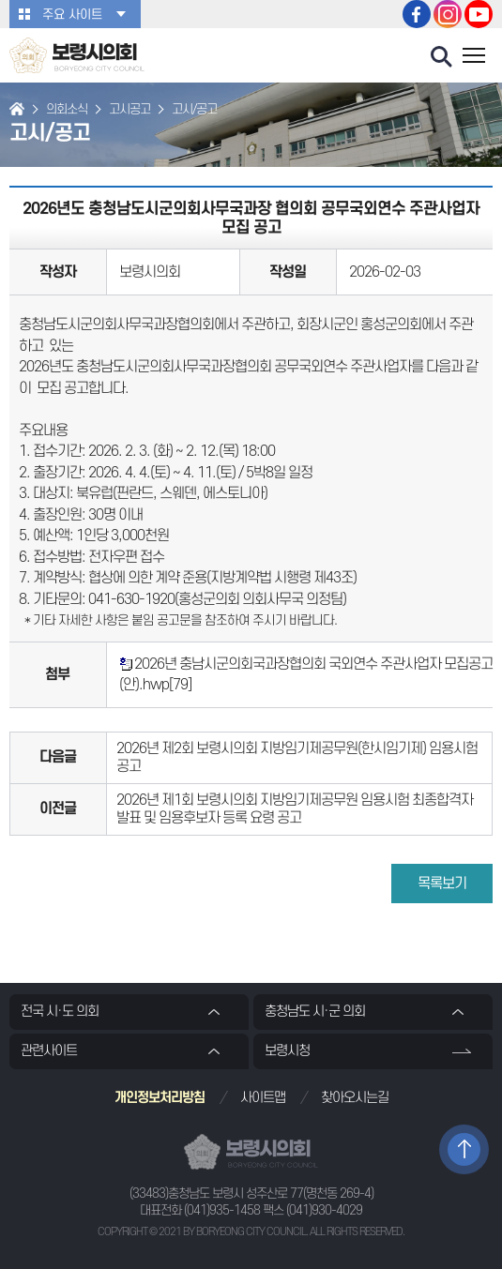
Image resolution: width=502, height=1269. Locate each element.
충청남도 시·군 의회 (315, 1012)
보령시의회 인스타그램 (448, 14)
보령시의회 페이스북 (417, 14)
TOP (464, 1149)
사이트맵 (262, 1098)
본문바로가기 (0, 0)
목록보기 (442, 883)
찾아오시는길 (354, 1098)
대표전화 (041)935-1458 (200, 1210)
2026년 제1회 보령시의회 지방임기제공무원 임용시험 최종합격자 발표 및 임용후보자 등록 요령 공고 (294, 809)
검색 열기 (442, 57)
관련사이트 (49, 1051)
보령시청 (287, 1051)
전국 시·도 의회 (60, 1012)
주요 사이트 (72, 15)
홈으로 (16, 110)
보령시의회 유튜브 (478, 14)
